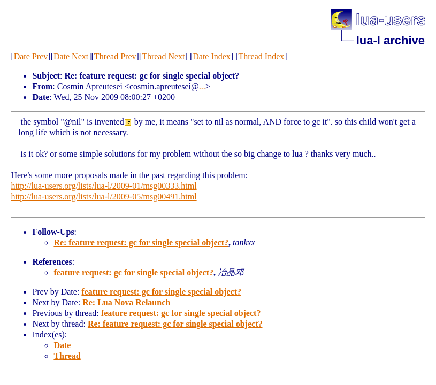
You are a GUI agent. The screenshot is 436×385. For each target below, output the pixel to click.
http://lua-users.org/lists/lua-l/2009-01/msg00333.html (103, 185)
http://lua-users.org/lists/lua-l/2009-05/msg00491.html (103, 196)
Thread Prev (115, 56)
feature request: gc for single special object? (133, 272)
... (202, 86)
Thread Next (163, 56)
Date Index (212, 56)
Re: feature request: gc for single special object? (140, 242)
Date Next (70, 56)
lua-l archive (390, 40)
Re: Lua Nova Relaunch (126, 302)
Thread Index (262, 56)
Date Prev (31, 56)
